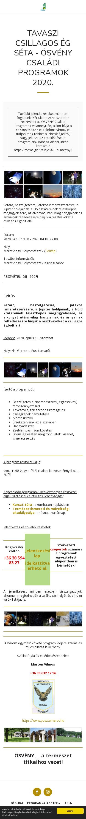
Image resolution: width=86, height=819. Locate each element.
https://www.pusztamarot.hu (43, 720)
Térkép (50, 251)
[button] (5, 6)
